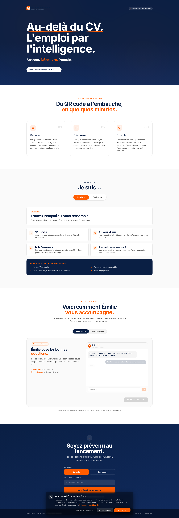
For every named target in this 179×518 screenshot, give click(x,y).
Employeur (97, 197)
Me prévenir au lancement (89, 490)
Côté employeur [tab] (97, 331)
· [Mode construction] (2, 515)
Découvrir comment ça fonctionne (44, 70)
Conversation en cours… (136, 400)
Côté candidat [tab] (81, 331)
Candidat (81, 197)
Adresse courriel (73, 477)
